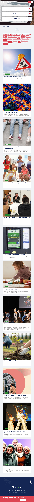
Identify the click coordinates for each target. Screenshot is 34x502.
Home (4, 26)
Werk (14, 36)
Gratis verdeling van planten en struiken (14, 360)
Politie (28, 40)
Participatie (10, 40)
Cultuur (13, 34)
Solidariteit (15, 42)
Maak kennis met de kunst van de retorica (15, 395)
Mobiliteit (4, 40)
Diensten (11, 490)
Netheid (23, 40)
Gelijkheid (4, 36)
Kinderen (14, 40)
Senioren (10, 42)
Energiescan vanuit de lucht (11, 112)
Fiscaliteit (5, 38)
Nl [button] (31, 2)
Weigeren (22, 497)
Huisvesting (28, 38)
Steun (10, 34)
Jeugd (19, 38)
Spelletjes (23, 38)
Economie (28, 34)
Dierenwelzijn (18, 34)
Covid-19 (23, 34)
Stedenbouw (5, 44)
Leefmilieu (23, 36)
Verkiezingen (10, 36)
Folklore (15, 38)
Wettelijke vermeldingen (20, 490)
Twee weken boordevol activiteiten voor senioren (17, 467)
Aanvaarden (22, 500)
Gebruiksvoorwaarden (13, 492)
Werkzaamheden (24, 42)
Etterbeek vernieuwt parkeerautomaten (14, 254)
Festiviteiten (10, 38)
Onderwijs (18, 36)
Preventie (19, 40)
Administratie (5, 34)
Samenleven (11, 44)
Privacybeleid (23, 492)
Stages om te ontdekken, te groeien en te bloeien (16, 183)
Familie (27, 36)
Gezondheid (5, 42)
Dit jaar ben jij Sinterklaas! (11, 289)
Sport (19, 42)
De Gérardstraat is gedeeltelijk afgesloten (15, 76)
